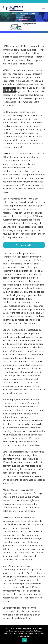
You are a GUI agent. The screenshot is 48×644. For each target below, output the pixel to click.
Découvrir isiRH (24, 245)
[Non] (45, 634)
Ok (25, 640)
